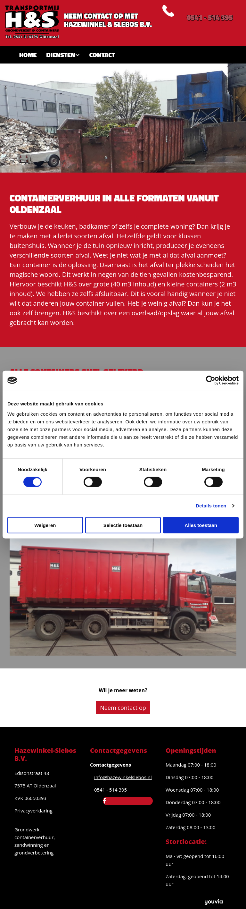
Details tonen (211, 505)
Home (28, 55)
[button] (123, 707)
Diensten (60, 55)
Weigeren (45, 525)
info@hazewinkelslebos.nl (123, 777)
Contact (102, 55)
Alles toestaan (200, 525)
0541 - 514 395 (210, 17)
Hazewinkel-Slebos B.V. (45, 754)
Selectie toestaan (123, 525)
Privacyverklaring (33, 810)
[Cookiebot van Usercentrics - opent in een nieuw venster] (211, 380)
